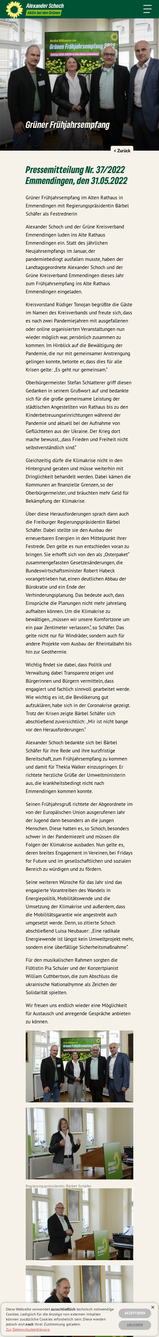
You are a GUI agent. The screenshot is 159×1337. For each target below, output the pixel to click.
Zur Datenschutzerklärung (28, 1329)
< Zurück (122, 151)
